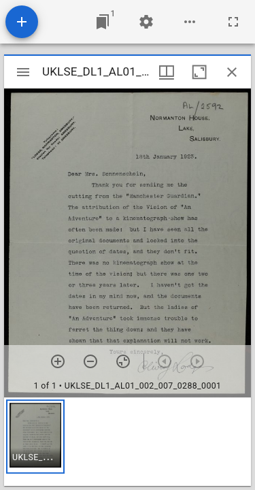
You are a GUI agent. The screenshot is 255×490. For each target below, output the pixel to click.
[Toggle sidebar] (23, 72)
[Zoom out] (90, 361)
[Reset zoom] (123, 361)
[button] (35, 436)
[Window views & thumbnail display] (166, 72)
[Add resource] (21, 21)
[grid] (127, 441)
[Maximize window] (199, 72)
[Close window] (232, 72)
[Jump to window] (102, 21)
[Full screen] (233, 21)
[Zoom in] (57, 361)
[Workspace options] (189, 21)
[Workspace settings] (146, 21)
